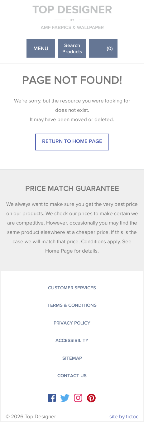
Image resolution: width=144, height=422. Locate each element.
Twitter (65, 398)
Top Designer (72, 17)
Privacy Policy (72, 322)
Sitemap (72, 358)
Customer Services (72, 287)
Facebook (52, 398)
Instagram (78, 398)
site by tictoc (123, 416)
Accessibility (72, 340)
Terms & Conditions (72, 305)
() (110, 48)
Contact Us (72, 375)
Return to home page (72, 141)
